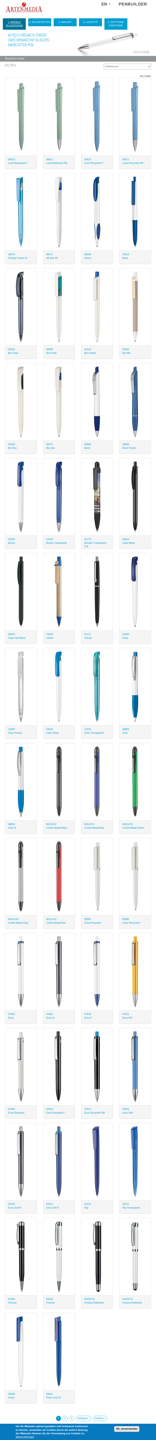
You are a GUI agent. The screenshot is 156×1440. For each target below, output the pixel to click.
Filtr (10, 65)
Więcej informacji (25, 1437)
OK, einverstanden (127, 1428)
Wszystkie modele (15, 58)
